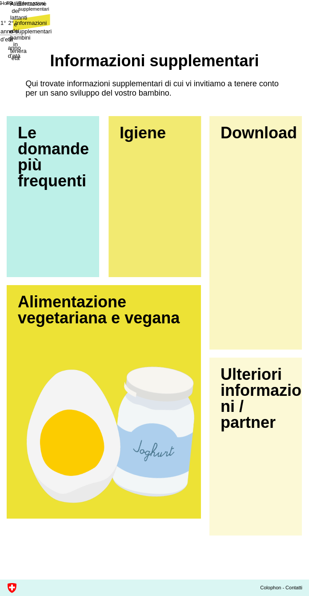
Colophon (270, 587)
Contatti (293, 587)
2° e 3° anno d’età (155, 31)
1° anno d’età (24, 31)
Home (13, 11)
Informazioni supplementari (39, 14)
